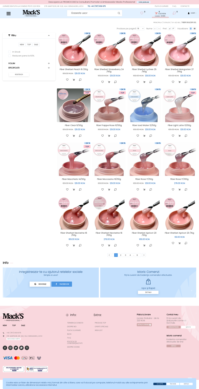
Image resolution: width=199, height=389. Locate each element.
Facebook (62, 286)
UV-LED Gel (175, 22)
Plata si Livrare (161, 6)
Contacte (185, 6)
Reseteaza (19, 75)
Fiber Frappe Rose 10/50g (109, 125)
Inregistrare (174, 329)
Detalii (148, 294)
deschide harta (14, 341)
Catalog (166, 22)
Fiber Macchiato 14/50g (73, 179)
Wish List (100, 332)
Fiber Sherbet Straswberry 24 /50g (109, 70)
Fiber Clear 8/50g (74, 125)
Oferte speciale (103, 328)
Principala (155, 22)
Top (29, 44)
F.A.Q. (174, 6)
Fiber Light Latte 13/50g (179, 125)
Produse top (102, 325)
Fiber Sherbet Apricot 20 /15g (179, 235)
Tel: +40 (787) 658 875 (97, 6)
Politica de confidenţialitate (76, 344)
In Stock (16, 52)
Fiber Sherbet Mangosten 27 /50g (179, 70)
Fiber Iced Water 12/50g (144, 125)
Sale (36, 44)
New (21, 44)
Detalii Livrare (145, 326)
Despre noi (73, 328)
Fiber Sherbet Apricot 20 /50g (144, 235)
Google (39, 286)
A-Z (154, 29)
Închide (169, 384)
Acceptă (153, 384)
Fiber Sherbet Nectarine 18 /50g (73, 235)
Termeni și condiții (77, 325)
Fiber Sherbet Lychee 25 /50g (144, 70)
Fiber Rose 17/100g (179, 179)
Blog (71, 336)
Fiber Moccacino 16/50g (109, 179)
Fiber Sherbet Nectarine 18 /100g (109, 235)
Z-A (158, 29)
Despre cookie (75, 349)
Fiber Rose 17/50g (144, 179)
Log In (174, 332)
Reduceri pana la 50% (23, 56)
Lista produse (143, 2)
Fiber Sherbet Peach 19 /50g (74, 70)
